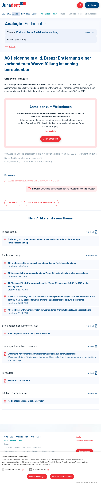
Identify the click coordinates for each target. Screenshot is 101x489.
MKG (28, 14)
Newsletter (37, 449)
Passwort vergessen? (84, 442)
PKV (41, 14)
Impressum (94, 482)
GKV (55, 14)
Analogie (16, 14)
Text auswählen (41, 203)
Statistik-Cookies (37, 470)
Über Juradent (90, 14)
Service (80, 14)
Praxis (62, 14)
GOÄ (9, 14)
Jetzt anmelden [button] (50, 139)
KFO (23, 14)
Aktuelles (72, 14)
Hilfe (23, 449)
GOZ (3, 14)
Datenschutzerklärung (83, 482)
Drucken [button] (13, 203)
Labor (34, 14)
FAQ (28, 449)
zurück (12, 46)
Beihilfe (48, 14)
